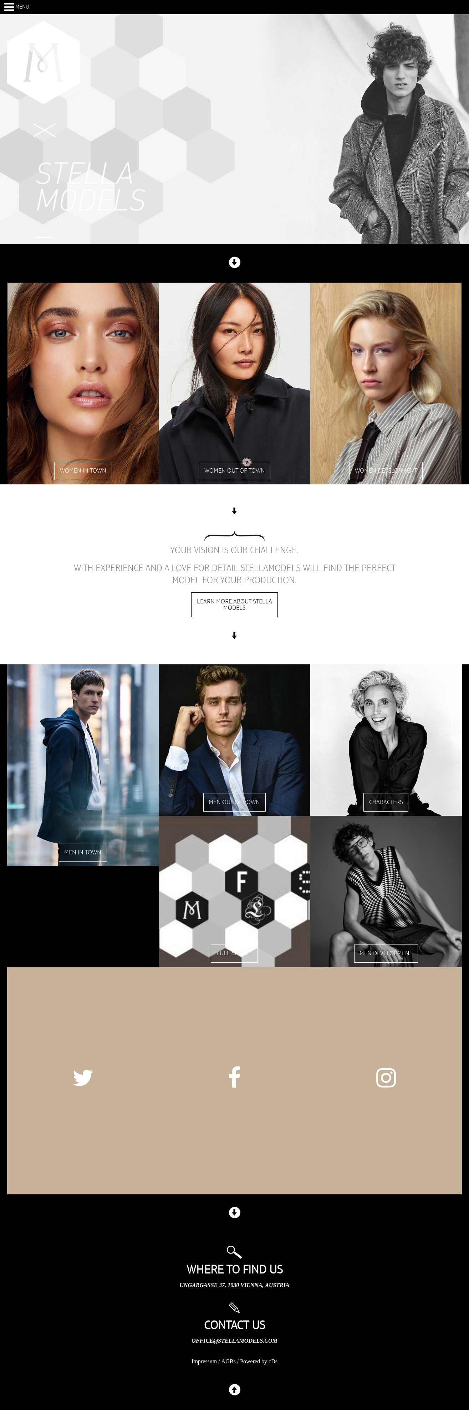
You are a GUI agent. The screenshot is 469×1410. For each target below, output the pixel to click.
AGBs (228, 1361)
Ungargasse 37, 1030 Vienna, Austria (235, 1285)
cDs (273, 1361)
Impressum (204, 1361)
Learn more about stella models (234, 604)
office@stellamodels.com (234, 1341)
